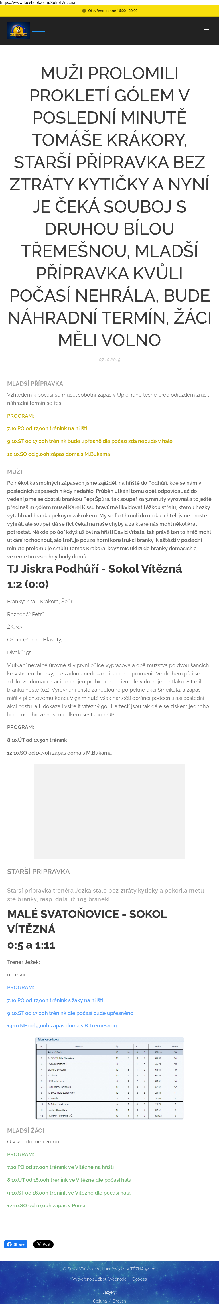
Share (16, 1244)
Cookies (139, 1279)
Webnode (117, 1279)
